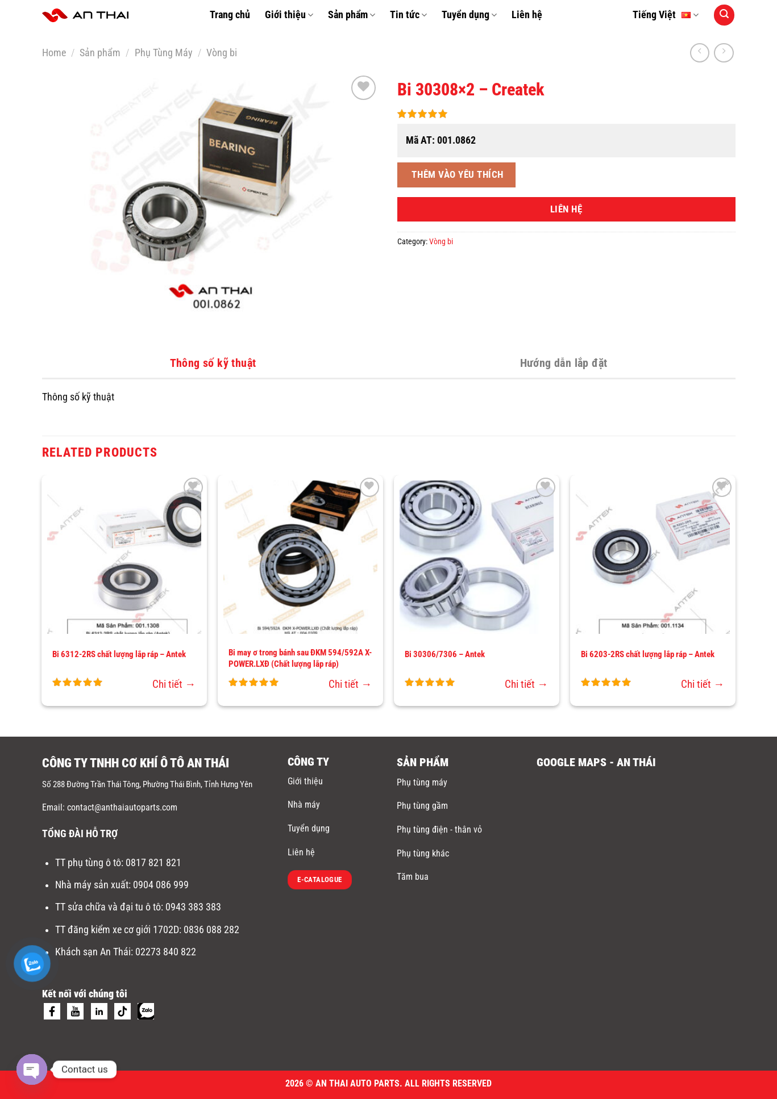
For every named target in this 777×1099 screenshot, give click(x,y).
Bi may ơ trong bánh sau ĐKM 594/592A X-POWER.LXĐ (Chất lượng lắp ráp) (300, 658)
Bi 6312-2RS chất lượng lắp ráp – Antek (119, 654)
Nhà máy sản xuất (91, 885)
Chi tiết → (174, 684)
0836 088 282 (211, 929)
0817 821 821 (153, 862)
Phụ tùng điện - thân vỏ (439, 829)
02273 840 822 (165, 952)
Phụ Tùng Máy (164, 52)
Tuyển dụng (469, 14)
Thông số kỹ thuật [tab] (213, 363)
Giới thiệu (289, 14)
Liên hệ (527, 14)
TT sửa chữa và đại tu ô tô (108, 907)
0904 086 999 (162, 885)
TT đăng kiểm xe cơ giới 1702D (117, 929)
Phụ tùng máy (422, 782)
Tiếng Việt (665, 15)
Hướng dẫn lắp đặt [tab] (564, 363)
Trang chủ (230, 14)
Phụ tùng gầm (422, 805)
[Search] (724, 15)
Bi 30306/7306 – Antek (445, 654)
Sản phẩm (351, 14)
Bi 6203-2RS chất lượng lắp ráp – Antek (647, 654)
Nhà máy (304, 804)
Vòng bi (221, 52)
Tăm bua (413, 876)
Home (54, 52)
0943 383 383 (194, 907)
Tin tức (408, 14)
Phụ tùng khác (423, 853)
